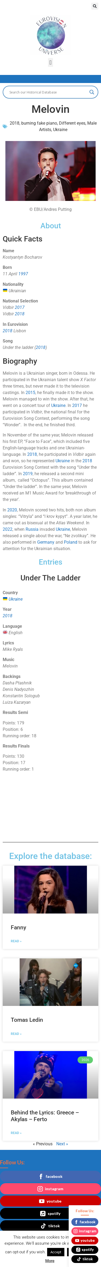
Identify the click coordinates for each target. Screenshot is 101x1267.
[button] (94, 6)
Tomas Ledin (27, 1020)
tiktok (50, 1226)
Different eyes (72, 123)
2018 (14, 123)
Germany (45, 542)
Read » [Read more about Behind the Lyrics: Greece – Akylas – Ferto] (16, 1133)
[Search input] (48, 92)
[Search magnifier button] (92, 92)
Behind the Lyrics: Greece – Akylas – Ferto (45, 1115)
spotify (50, 1213)
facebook (50, 1176)
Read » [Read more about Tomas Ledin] (16, 1034)
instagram (50, 1189)
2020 (12, 509)
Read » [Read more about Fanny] (16, 941)
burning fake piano (39, 123)
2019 (28, 473)
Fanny (18, 927)
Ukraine (60, 129)
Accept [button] (55, 1252)
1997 (23, 273)
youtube (50, 1201)
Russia (32, 529)
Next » (62, 1143)
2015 (30, 392)
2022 (7, 529)
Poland (70, 542)
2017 (20, 307)
